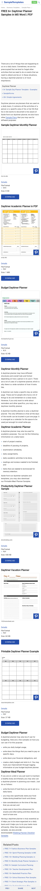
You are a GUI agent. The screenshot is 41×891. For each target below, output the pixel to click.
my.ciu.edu (4, 176)
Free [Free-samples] (34, 2)
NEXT (33, 888)
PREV (7, 888)
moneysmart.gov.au (7, 339)
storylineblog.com (6, 540)
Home (3, 7)
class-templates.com (7, 702)
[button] (39, 2)
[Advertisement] (20, 37)
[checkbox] (2, 2)
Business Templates (13, 7)
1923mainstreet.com (7, 621)
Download (10, 197)
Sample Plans (26, 7)
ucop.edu (4, 257)
